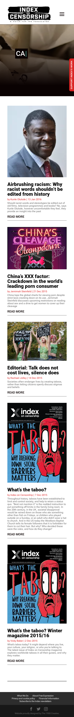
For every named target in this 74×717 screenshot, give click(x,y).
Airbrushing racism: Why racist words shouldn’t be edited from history (35, 189)
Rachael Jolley (18, 377)
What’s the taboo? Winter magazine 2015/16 (34, 633)
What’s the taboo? (26, 490)
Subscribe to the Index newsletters (35, 701)
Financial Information (49, 698)
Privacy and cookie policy (23, 698)
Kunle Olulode (18, 199)
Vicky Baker (16, 640)
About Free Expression (43, 695)
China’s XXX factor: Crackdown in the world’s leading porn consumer (34, 281)
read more (15, 216)
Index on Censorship (21, 495)
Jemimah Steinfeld (20, 291)
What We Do (22, 695)
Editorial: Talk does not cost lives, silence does (33, 370)
